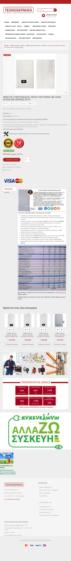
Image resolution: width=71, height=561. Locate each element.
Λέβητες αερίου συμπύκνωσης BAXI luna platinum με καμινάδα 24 (59, 335)
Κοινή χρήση (14, 103)
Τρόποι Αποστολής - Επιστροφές (49, 491)
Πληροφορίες (8, 189)
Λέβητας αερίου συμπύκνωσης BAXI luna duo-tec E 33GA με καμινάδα (27, 335)
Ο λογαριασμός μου (45, 507)
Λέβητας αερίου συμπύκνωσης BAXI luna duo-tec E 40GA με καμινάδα (43, 335)
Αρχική (6, 45)
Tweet (6, 103)
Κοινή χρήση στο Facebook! (13, 167)
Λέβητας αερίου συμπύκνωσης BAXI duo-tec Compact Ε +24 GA (11, 335)
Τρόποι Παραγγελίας (45, 489)
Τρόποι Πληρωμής (44, 494)
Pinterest (32, 103)
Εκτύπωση (8, 170)
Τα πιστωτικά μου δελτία (46, 515)
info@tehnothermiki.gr (13, 499)
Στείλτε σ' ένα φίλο (11, 164)
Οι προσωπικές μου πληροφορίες (49, 521)
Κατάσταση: (7, 116)
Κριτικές (6, 192)
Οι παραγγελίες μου (45, 512)
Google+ (23, 103)
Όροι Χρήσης (43, 497)
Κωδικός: (6, 113)
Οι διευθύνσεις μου (45, 518)
